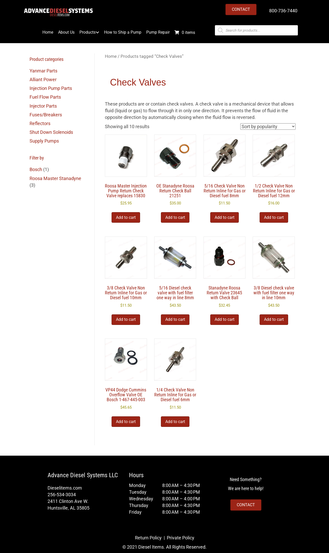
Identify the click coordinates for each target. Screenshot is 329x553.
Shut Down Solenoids (51, 132)
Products (87, 32)
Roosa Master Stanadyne (55, 178)
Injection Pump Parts (51, 88)
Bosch (36, 169)
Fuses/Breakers (46, 114)
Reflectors (40, 123)
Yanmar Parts (43, 70)
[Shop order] (268, 126)
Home (47, 32)
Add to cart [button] (126, 217)
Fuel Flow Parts (45, 97)
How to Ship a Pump (122, 32)
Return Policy (148, 537)
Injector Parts (43, 106)
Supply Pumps (44, 141)
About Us (66, 32)
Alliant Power (43, 79)
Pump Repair (158, 32)
